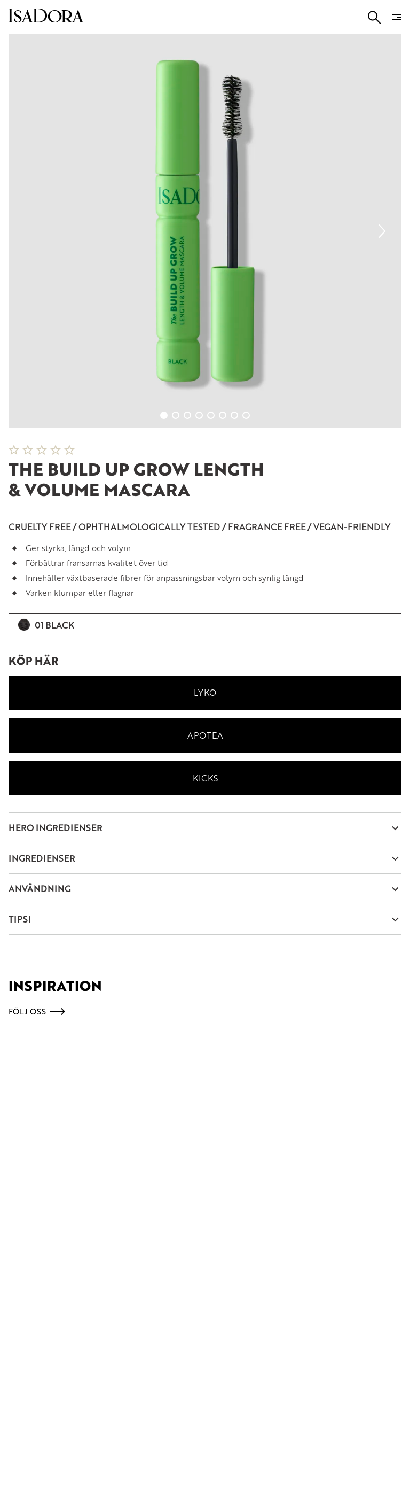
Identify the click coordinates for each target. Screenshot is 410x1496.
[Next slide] (382, 231)
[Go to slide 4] (199, 415)
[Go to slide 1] (164, 415)
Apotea (205, 735)
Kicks (205, 778)
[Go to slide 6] (222, 415)
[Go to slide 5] (211, 415)
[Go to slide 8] (246, 415)
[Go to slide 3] (187, 415)
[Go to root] (46, 19)
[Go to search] (374, 17)
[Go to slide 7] (234, 415)
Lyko (205, 692)
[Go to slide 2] (175, 415)
